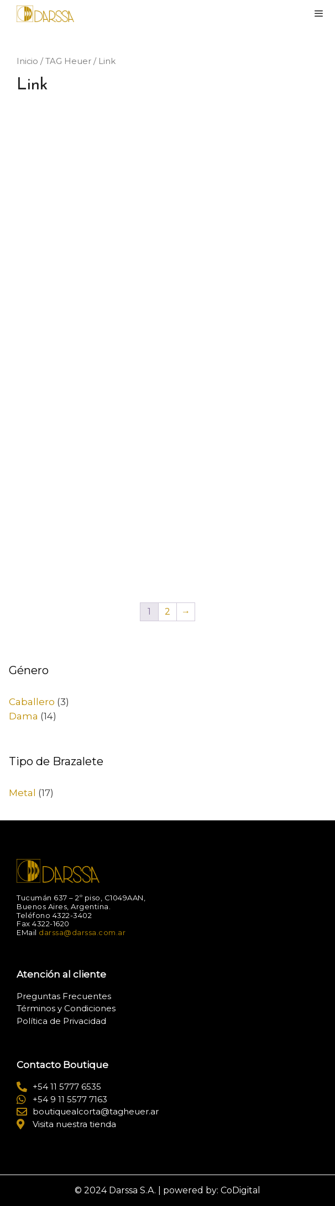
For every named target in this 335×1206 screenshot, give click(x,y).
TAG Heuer (68, 61)
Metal (22, 792)
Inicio (27, 61)
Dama (23, 716)
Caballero (32, 701)
